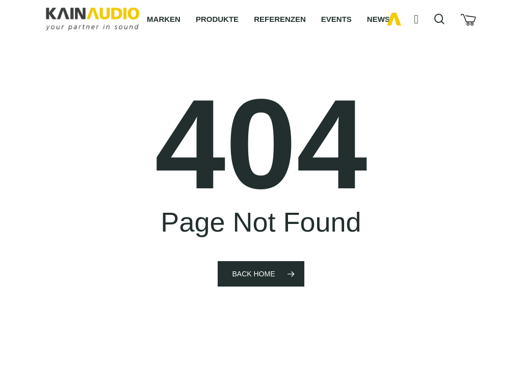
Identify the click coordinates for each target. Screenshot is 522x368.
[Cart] (468, 19)
